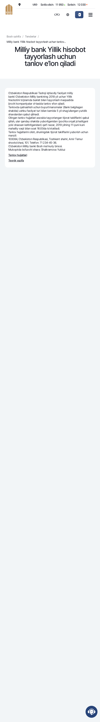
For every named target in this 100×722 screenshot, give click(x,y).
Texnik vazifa (16, 160)
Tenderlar (30, 36)
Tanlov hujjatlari (17, 155)
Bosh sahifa (14, 36)
